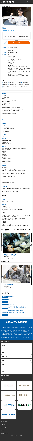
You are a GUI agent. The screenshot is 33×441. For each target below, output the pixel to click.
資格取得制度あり (12, 84)
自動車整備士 (10, 299)
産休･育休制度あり (16, 86)
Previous (3, 246)
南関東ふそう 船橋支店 (8, 30)
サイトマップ (3, 427)
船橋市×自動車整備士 (21, 312)
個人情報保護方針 (4, 421)
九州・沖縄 (4, 371)
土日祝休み (5, 82)
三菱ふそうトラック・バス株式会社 (9, 201)
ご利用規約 (3, 424)
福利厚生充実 (20, 84)
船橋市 (12, 296)
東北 (3, 349)
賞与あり (28, 86)
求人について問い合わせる (18, 42)
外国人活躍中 (25, 82)
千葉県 (9, 296)
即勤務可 (23, 86)
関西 (3, 364)
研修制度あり (5, 84)
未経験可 (19, 82)
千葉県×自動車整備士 (12, 312)
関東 (3, 352)
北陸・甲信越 (4, 356)
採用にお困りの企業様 (5, 433)
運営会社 (2, 430)
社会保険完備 (26, 84)
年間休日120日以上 (12, 82)
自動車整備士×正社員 (12, 314)
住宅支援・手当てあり (7, 86)
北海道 (3, 345)
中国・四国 (4, 368)
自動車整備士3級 (11, 304)
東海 (3, 360)
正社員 (9, 301)
